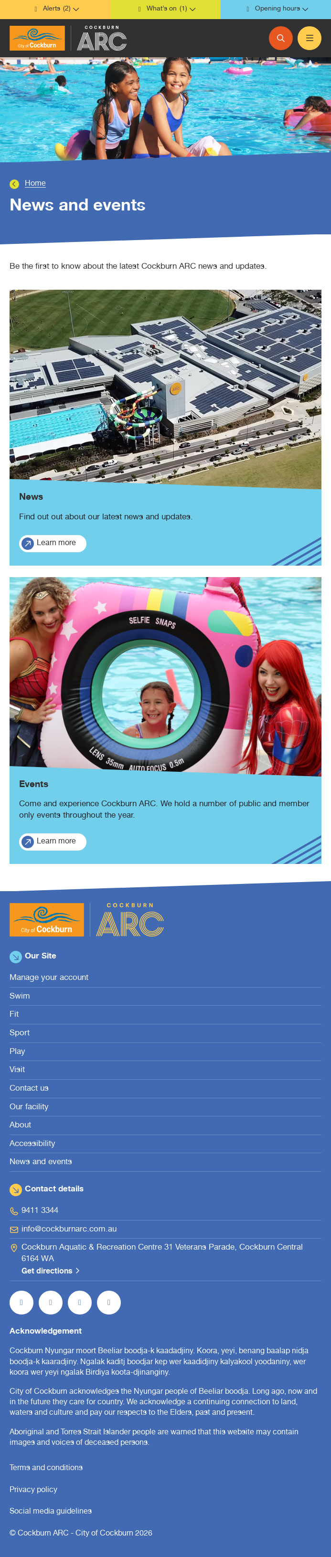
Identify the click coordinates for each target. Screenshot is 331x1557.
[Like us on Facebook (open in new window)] (21, 1303)
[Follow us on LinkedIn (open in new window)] (109, 1303)
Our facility (29, 1108)
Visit (17, 1070)
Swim (20, 997)
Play (17, 1052)
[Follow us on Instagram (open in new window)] (51, 1303)
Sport (20, 1034)
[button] (55, 9)
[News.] (165, 428)
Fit (14, 1015)
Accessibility (32, 1144)
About (20, 1126)
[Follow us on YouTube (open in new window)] (80, 1303)
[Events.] (165, 720)
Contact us (29, 1089)
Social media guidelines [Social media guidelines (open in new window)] (51, 1512)
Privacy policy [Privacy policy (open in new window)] (33, 1490)
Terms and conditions (46, 1469)
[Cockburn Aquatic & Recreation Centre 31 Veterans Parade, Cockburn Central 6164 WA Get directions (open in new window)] (165, 1260)
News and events (41, 1162)
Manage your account (49, 978)
